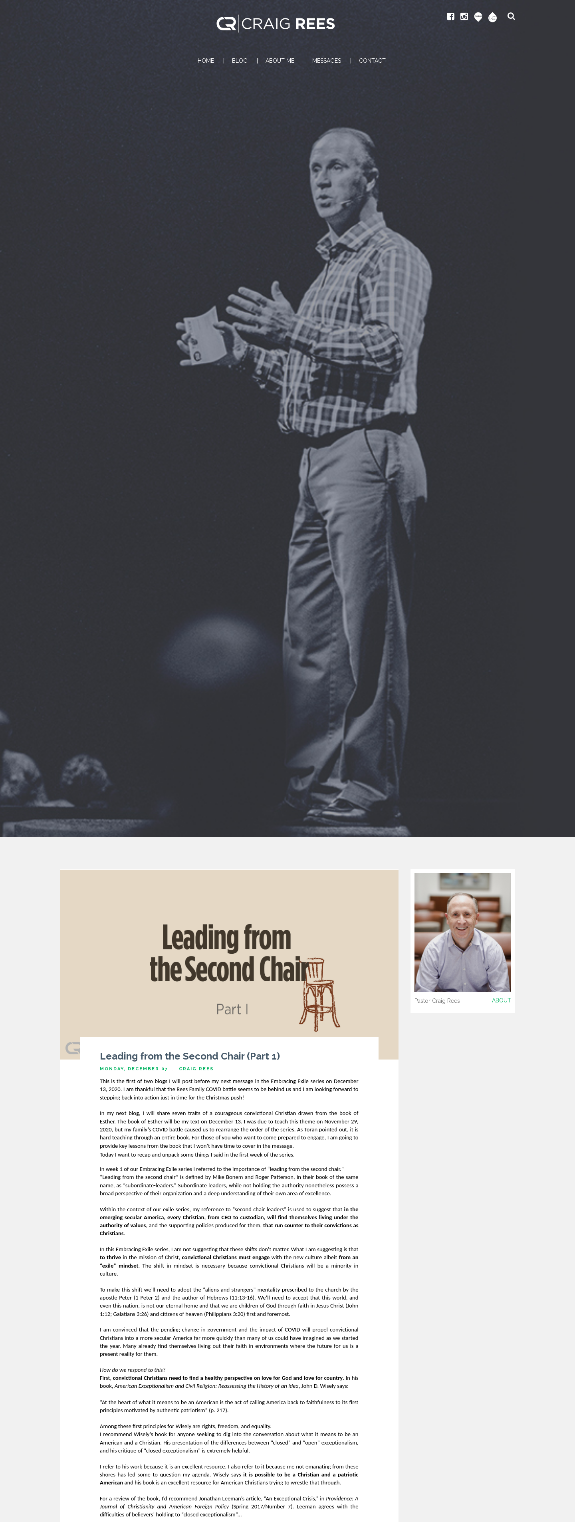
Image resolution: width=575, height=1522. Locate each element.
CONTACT (372, 60)
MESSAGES (326, 60)
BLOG (240, 60)
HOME (206, 60)
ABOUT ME (280, 60)
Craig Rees (196, 1069)
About (501, 1000)
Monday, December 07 (134, 1069)
